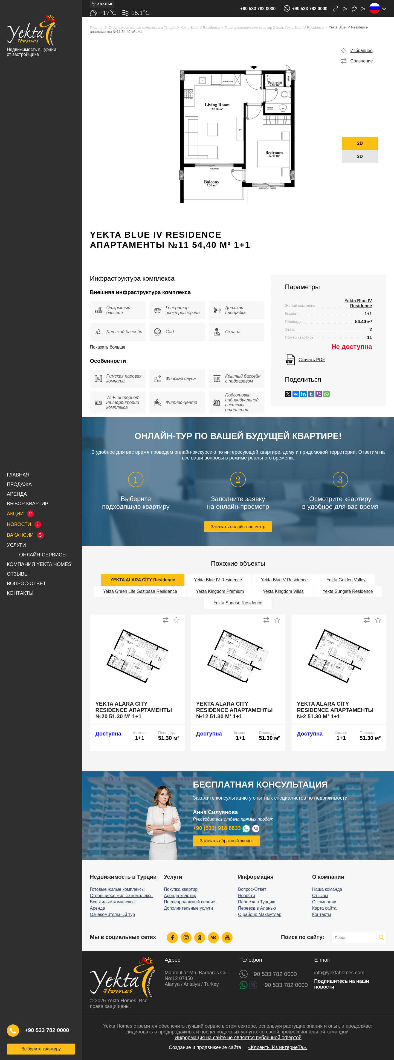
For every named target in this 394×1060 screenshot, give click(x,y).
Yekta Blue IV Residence (200, 27)
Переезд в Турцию (256, 902)
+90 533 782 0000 (258, 8)
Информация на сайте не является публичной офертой (238, 1037)
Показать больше (108, 347)
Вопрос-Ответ (26, 583)
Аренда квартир (180, 895)
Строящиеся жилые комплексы (121, 895)
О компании (324, 902)
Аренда (17, 494)
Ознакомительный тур (112, 914)
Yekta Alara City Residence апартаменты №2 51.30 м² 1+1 (335, 710)
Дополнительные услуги (188, 908)
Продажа (19, 484)
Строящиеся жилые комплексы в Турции (141, 27)
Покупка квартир (181, 889)
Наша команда (327, 889)
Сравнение (361, 61)
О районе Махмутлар (259, 914)
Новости (246, 895)
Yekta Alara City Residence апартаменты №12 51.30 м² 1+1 (234, 710)
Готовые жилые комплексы (117, 889)
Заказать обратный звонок (226, 840)
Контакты (20, 593)
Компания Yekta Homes (39, 564)
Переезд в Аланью (257, 908)
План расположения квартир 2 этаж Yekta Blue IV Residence (274, 27)
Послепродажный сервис (189, 902)
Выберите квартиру (41, 1049)
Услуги (16, 545)
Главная (18, 475)
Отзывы (18, 574)
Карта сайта (324, 908)
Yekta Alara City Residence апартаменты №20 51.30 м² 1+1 (133, 710)
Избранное (361, 50)
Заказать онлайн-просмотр (238, 526)
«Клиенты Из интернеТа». (278, 1047)
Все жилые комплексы (113, 902)
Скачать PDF (312, 359)
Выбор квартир (27, 503)
